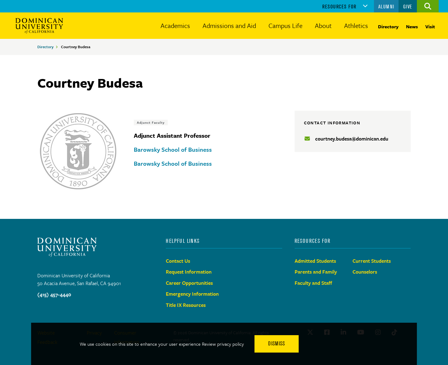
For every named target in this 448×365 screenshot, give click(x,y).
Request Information (189, 271)
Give (408, 6)
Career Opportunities (189, 283)
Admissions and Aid (229, 25)
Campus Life (285, 25)
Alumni (386, 6)
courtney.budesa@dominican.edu (351, 138)
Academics (175, 25)
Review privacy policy (223, 343)
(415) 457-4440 (54, 294)
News (412, 26)
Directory (388, 26)
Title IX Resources (186, 305)
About (323, 25)
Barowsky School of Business (173, 149)
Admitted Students (315, 261)
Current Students (371, 261)
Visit (430, 26)
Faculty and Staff (313, 283)
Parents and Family (316, 271)
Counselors (364, 271)
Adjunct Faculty (151, 122)
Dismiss (276, 343)
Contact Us (178, 261)
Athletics (356, 25)
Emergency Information (192, 294)
